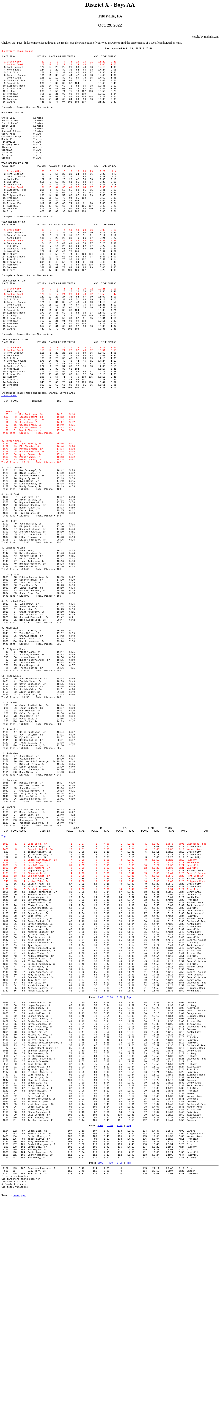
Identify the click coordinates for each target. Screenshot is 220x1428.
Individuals (9, 465)
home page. (19, 1420)
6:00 (100, 1186)
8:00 (119, 1186)
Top (3, 994)
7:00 (110, 1186)
